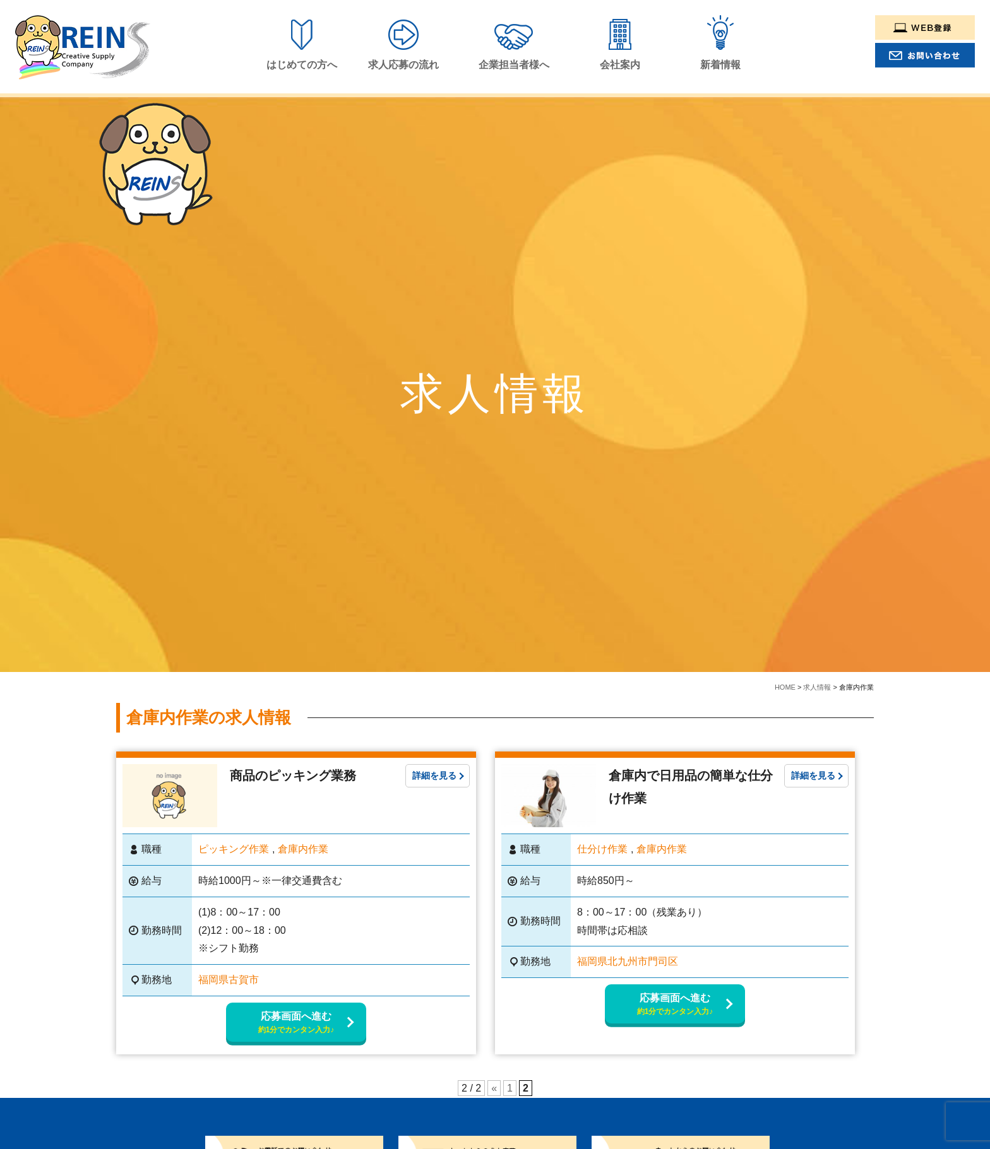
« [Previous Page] (494, 1088)
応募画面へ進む (296, 1023)
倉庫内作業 (303, 849)
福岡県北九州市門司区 (627, 961)
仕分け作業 (602, 849)
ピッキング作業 (233, 849)
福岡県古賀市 (228, 979)
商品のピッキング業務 (293, 775)
